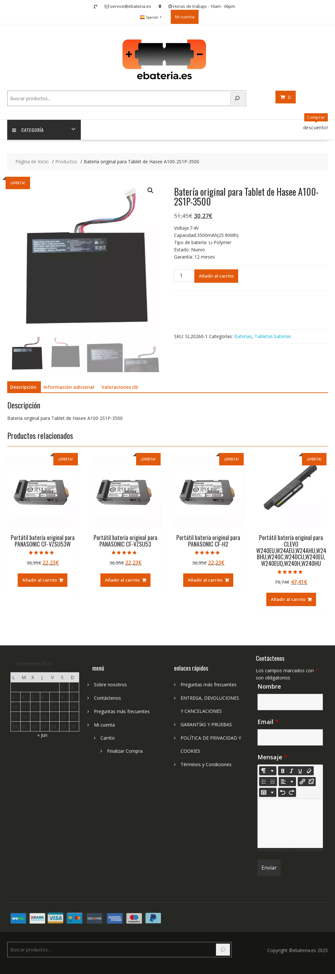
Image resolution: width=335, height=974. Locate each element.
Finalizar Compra (125, 751)
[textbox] (290, 823)
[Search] (237, 98)
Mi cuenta (184, 17)
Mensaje (272, 757)
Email (267, 722)
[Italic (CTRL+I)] (291, 770)
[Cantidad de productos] (183, 275)
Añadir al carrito (216, 276)
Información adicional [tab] (69, 387)
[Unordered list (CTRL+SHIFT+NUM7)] (263, 781)
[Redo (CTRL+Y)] (291, 792)
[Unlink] (311, 781)
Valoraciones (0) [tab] (119, 387)
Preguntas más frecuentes (122, 711)
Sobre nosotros (110, 684)
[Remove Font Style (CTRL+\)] (309, 770)
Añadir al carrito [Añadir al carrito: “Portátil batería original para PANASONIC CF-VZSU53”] (122, 580)
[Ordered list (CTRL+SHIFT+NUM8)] (272, 781)
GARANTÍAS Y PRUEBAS (206, 724)
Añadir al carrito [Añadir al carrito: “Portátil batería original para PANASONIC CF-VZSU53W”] (39, 580)
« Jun (42, 735)
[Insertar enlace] (302, 781)
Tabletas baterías (273, 336)
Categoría (28, 129)
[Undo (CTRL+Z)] (282, 792)
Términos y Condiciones (206, 764)
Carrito (107, 738)
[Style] (267, 770)
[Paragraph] (287, 781)
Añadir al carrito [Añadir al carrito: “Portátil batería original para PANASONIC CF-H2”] (205, 580)
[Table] (267, 792)
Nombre (269, 686)
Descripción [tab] (23, 387)
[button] (150, 190)
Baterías (243, 336)
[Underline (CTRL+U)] (300, 770)
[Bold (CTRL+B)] (282, 770)
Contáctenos (107, 698)
